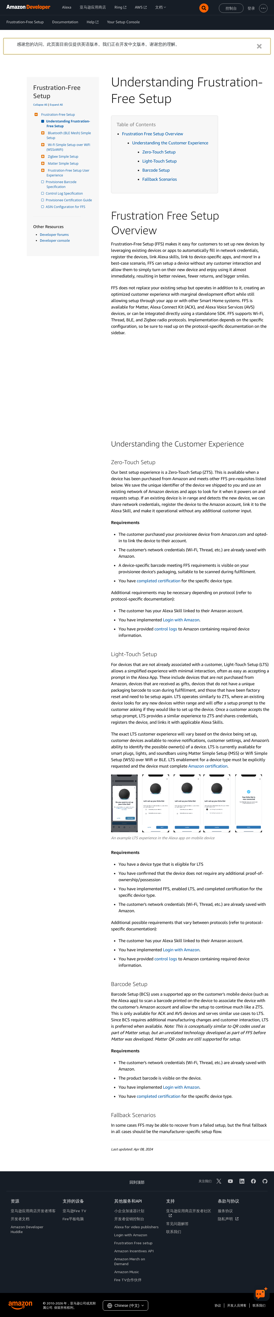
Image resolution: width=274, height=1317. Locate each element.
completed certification (158, 580)
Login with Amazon (181, 619)
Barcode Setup (156, 170)
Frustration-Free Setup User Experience (68, 173)
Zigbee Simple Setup (62, 156)
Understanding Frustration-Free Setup (68, 123)
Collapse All (40, 104)
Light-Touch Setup (159, 161)
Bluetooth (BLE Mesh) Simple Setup (69, 135)
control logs (165, 628)
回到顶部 (137, 1182)
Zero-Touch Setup (159, 152)
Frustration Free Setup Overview (152, 133)
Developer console (55, 240)
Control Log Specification (65, 193)
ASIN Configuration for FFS (66, 207)
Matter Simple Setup (62, 163)
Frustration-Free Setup (57, 114)
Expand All (56, 104)
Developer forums (54, 234)
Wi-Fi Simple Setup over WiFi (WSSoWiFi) (69, 147)
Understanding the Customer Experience (170, 142)
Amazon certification (207, 766)
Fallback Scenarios (159, 179)
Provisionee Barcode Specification (62, 184)
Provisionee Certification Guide (69, 200)
